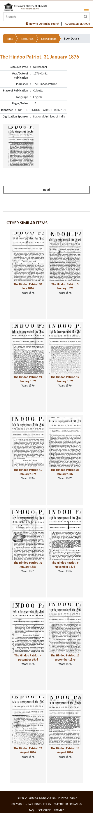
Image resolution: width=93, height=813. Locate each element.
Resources (27, 39)
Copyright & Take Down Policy (31, 804)
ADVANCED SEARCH (77, 24)
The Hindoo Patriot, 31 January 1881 (28, 565)
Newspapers (48, 39)
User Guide (44, 810)
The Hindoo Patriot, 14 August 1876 (65, 750)
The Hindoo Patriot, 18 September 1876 (65, 657)
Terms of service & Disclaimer (36, 797)
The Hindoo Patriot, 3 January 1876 (65, 286)
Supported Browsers (68, 804)
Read (46, 190)
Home (9, 39)
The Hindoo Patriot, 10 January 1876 (28, 472)
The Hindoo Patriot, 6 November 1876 (65, 565)
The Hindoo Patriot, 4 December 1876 (28, 657)
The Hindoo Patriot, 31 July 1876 (28, 286)
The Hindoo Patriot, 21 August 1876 (28, 750)
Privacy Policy (67, 797)
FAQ (31, 810)
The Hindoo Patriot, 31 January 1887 (65, 472)
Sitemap (59, 810)
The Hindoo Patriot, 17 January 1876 (65, 379)
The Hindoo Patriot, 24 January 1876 (28, 379)
